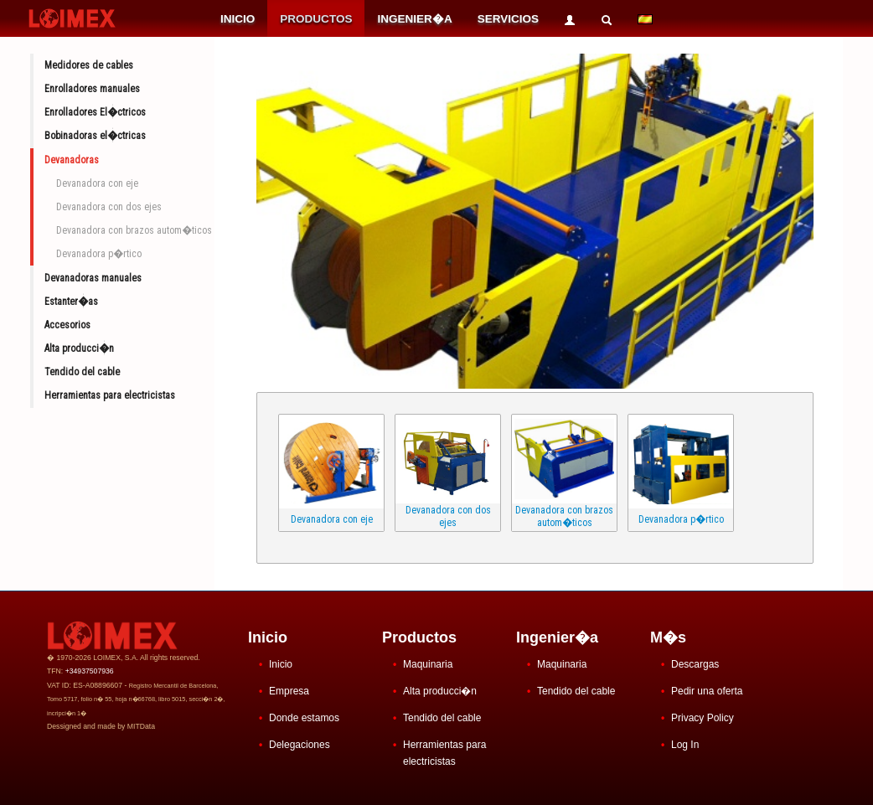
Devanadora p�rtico (99, 254)
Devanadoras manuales (93, 278)
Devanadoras (71, 160)
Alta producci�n (79, 348)
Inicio (280, 664)
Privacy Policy (702, 718)
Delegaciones (299, 745)
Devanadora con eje (97, 183)
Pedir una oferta (706, 691)
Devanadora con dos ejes (109, 207)
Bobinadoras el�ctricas (95, 136)
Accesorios (67, 325)
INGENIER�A (414, 19)
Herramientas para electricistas (109, 395)
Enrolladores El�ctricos (95, 112)
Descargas (695, 664)
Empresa (289, 691)
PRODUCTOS (316, 19)
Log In (685, 745)
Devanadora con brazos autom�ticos (134, 230)
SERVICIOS (508, 19)
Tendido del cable (82, 372)
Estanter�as (71, 301)
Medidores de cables (88, 65)
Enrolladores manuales (92, 89)
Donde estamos (304, 718)
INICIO (237, 19)
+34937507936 (89, 671)
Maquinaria (427, 664)
